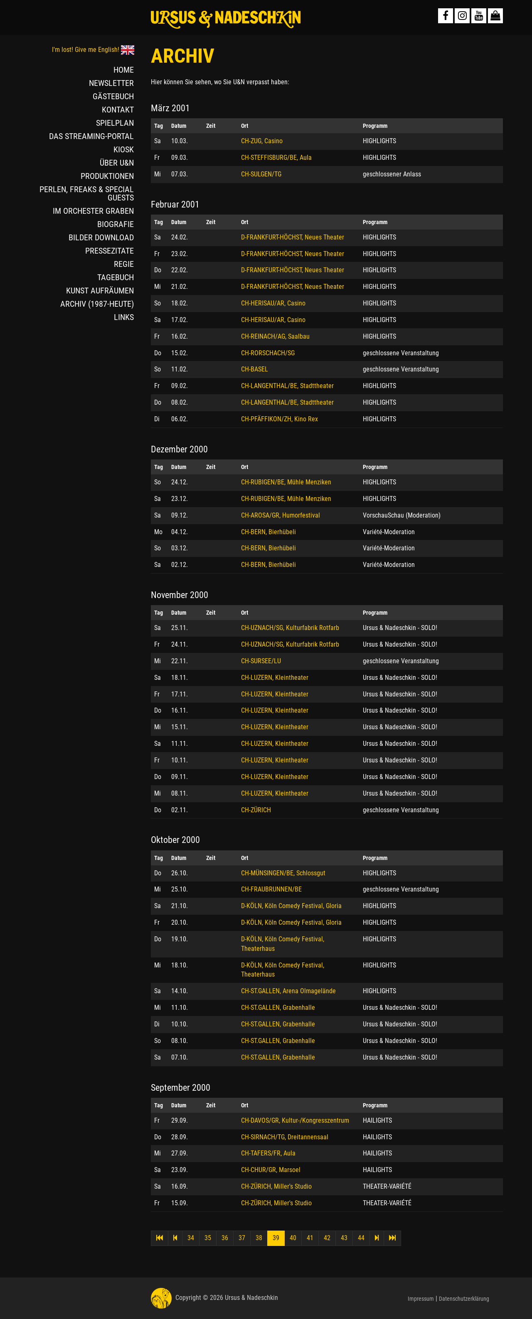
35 (207, 1238)
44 (361, 1238)
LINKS (124, 317)
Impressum (421, 1298)
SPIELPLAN (115, 123)
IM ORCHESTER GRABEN (93, 211)
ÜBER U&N (117, 163)
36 (225, 1238)
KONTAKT (118, 110)
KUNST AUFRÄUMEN (100, 291)
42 (327, 1238)
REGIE (124, 264)
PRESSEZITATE (109, 251)
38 (259, 1238)
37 (242, 1238)
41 (310, 1238)
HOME (123, 70)
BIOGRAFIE (115, 224)
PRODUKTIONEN (107, 176)
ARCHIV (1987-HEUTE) (97, 304)
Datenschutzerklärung (464, 1298)
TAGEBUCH (115, 277)
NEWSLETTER (111, 83)
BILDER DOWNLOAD (101, 237)
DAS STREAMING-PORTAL (91, 136)
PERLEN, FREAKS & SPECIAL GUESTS (86, 193)
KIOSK (123, 149)
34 (190, 1238)
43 (344, 1238)
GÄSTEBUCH (113, 96)
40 (293, 1238)
